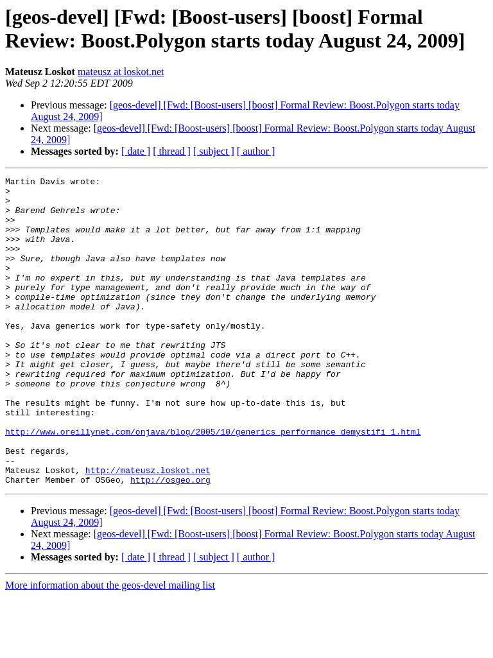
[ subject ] (213, 151)
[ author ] (256, 151)
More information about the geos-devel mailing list (110, 646)
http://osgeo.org (170, 541)
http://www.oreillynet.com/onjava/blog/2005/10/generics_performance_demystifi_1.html (212, 483)
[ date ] (135, 151)
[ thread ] (172, 151)
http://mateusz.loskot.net (148, 529)
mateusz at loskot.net (121, 71)
